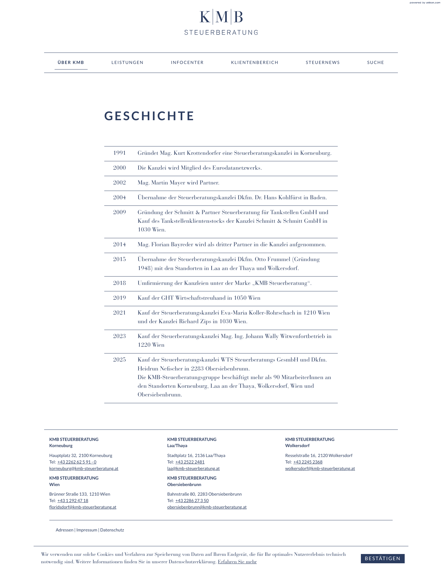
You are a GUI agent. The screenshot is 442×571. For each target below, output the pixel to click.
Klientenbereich (255, 62)
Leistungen (128, 62)
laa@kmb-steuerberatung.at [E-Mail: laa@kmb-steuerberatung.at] (193, 468)
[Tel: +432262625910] (76, 461)
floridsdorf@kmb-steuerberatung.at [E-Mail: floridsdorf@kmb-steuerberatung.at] (83, 507)
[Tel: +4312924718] (72, 500)
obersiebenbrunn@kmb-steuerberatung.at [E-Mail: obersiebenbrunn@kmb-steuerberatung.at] (206, 507)
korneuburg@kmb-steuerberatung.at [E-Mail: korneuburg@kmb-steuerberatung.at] (83, 468)
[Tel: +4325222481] (190, 461)
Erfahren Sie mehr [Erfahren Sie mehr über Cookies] (237, 562)
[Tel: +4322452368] (307, 461)
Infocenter (187, 62)
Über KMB (71, 62)
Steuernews (323, 62)
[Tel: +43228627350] (192, 500)
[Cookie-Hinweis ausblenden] (383, 559)
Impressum (86, 529)
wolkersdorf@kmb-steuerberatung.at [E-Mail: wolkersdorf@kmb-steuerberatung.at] (320, 468)
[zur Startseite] (221, 22)
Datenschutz (112, 529)
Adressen (64, 529)
